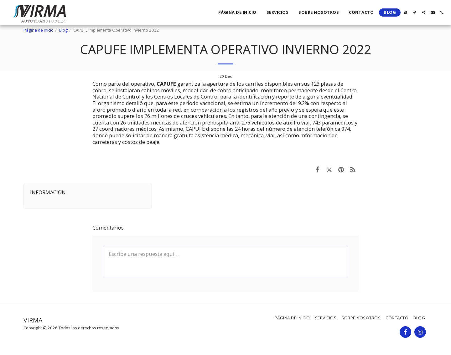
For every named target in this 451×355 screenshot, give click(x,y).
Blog (63, 30)
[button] (414, 12)
